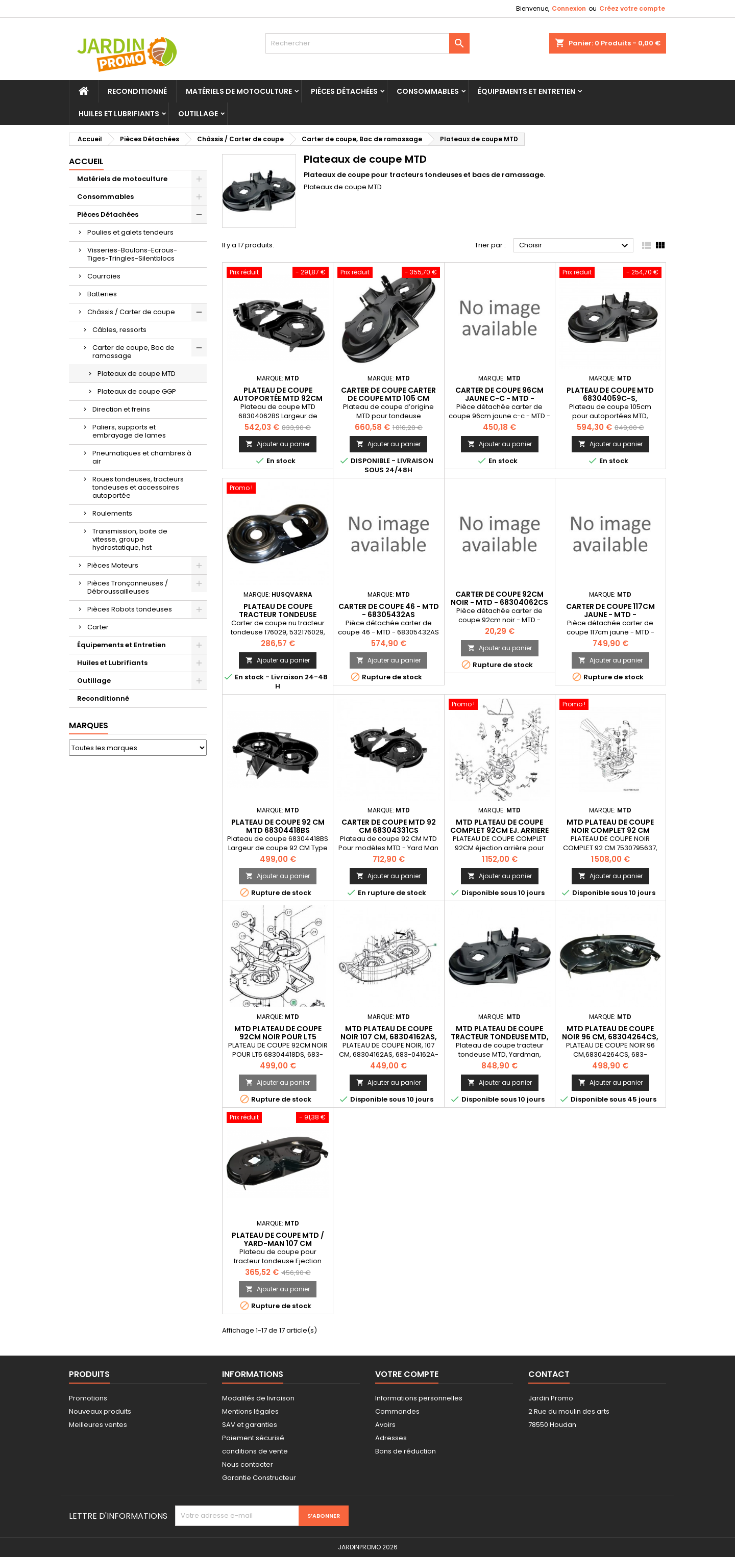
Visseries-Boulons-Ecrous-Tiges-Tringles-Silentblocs (132, 254)
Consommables (428, 91)
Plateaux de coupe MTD (136, 373)
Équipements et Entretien (526, 91)
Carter (98, 627)
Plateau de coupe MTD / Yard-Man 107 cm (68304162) (278, 1243)
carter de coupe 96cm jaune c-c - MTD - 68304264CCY (499, 398)
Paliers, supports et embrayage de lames (129, 431)
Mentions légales (250, 1411)
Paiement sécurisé (253, 1438)
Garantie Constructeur (259, 1478)
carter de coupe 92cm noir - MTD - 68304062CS (499, 598)
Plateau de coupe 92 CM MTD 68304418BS (278, 826)
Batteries (102, 294)
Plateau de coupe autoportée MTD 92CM (278, 394)
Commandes (397, 1411)
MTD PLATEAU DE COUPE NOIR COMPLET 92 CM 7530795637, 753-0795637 (610, 830)
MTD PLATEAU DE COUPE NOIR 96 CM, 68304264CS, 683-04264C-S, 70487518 (610, 1037)
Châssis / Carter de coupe (131, 312)
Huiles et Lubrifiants (119, 114)
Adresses (391, 1438)
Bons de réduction (405, 1451)
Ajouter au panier (278, 444)
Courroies (103, 276)
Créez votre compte (632, 8)
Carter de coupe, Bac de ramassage (133, 352)
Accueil (86, 161)
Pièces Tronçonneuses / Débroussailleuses (127, 587)
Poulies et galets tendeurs (130, 232)
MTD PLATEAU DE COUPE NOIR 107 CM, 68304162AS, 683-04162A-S (388, 1037)
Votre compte (406, 1374)
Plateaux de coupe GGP (136, 391)
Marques (88, 725)
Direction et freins (121, 409)
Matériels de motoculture (239, 91)
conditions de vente (255, 1451)
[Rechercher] (367, 43)
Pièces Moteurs (112, 565)
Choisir (575, 246)
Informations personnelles (418, 1398)
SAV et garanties (249, 1425)
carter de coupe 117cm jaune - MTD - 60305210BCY (610, 614)
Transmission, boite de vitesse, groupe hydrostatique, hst (129, 539)
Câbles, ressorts (119, 330)
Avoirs (385, 1425)
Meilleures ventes (98, 1425)
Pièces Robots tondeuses (129, 609)
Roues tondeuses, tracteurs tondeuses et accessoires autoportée (138, 487)
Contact (549, 1374)
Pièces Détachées (344, 91)
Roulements (112, 513)
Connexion (569, 8)
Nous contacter (247, 1464)
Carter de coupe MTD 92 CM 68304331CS (388, 826)
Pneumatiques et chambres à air (141, 457)
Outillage (198, 114)
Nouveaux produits (100, 1411)
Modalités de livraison (258, 1398)
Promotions (88, 1398)
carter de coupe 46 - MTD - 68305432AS (388, 610)
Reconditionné (137, 91)
